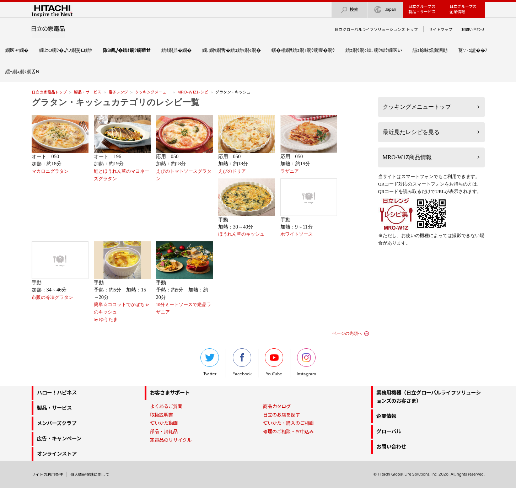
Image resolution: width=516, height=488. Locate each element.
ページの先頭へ (347, 333)
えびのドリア (232, 171)
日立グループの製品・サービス (422, 9)
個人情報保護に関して (89, 474)
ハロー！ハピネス (57, 393)
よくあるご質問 (166, 406)
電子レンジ (118, 92)
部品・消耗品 (164, 431)
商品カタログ (277, 406)
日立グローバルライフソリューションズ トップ (376, 29)
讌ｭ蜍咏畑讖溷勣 (430, 50)
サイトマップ (440, 29)
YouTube (274, 362)
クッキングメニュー (152, 92)
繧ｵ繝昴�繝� (176, 50)
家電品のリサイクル (171, 440)
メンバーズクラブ (56, 423)
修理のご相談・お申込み (288, 431)
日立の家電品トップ (49, 92)
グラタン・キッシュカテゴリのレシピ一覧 (115, 102)
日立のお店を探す (281, 415)
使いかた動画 (164, 423)
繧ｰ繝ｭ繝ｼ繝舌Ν (22, 71)
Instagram (306, 362)
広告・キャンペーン (59, 438)
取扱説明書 (161, 415)
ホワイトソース (296, 234)
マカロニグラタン (50, 171)
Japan (385, 10)
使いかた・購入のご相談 (288, 423)
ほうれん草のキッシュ (241, 234)
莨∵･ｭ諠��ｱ (473, 50)
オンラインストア (57, 454)
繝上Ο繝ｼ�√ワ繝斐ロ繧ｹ (65, 50)
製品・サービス (87, 92)
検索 (349, 10)
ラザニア (289, 171)
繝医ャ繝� (16, 50)
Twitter (209, 362)
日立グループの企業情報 (463, 9)
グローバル (388, 431)
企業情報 (386, 416)
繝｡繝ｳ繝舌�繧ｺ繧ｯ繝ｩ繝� (231, 50)
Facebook (242, 362)
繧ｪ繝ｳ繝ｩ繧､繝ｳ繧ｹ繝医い (373, 50)
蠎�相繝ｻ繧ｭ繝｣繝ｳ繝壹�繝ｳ (303, 50)
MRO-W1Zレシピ (192, 92)
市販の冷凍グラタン (52, 297)
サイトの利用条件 (47, 474)
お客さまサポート (170, 393)
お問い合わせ (473, 29)
